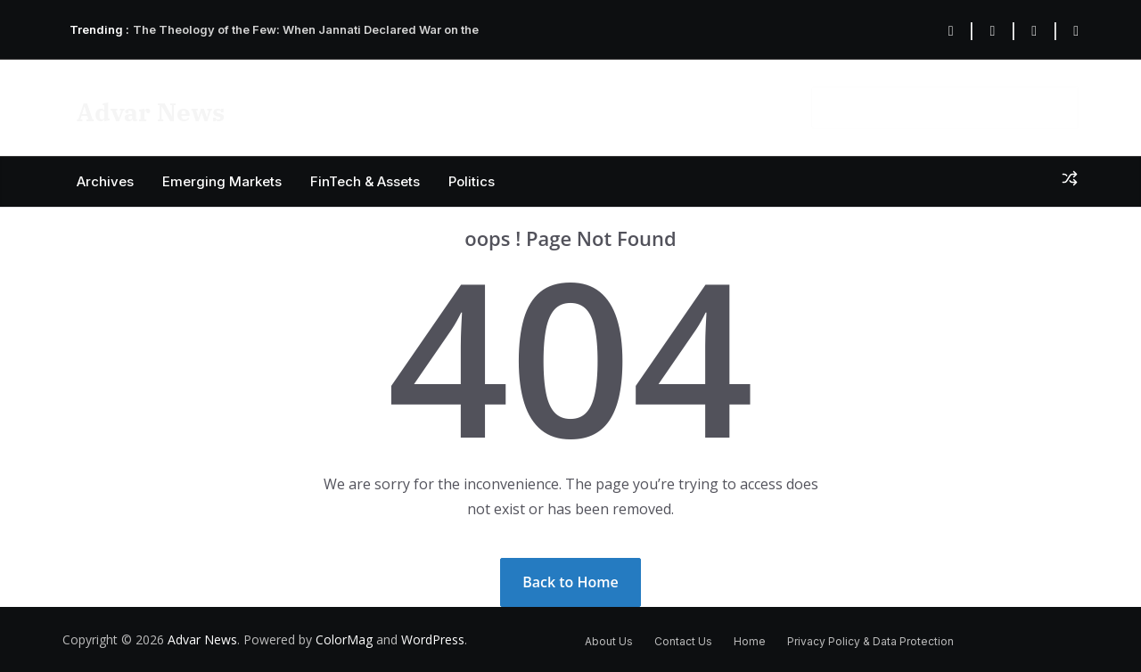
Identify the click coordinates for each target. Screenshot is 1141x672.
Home (750, 641)
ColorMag (344, 639)
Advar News (151, 111)
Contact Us (683, 641)
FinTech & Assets (365, 181)
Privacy (608, 107)
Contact (680, 107)
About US (757, 107)
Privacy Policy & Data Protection (870, 641)
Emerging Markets (222, 181)
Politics (471, 181)
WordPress (432, 639)
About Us (609, 641)
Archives (105, 181)
